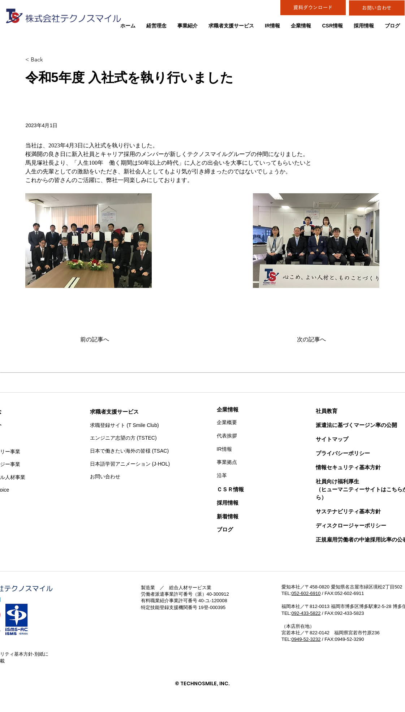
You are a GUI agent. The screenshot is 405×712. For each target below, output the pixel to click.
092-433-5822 (305, 613)
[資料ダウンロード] (313, 7)
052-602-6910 (305, 593)
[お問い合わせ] (377, 8)
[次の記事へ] (308, 339)
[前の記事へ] (104, 339)
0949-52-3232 (305, 639)
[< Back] (49, 60)
